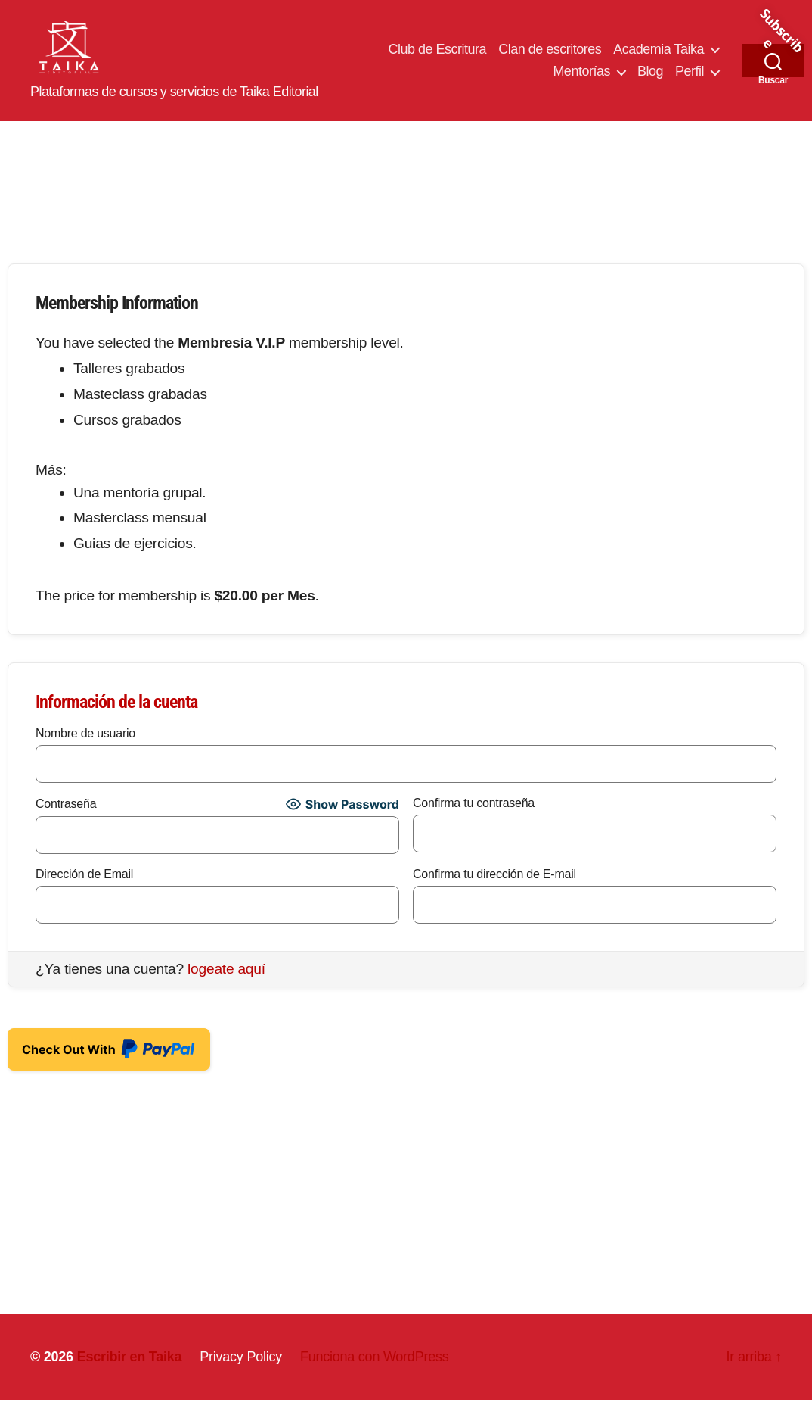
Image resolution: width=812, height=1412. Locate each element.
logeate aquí (226, 981)
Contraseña (66, 815)
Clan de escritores (549, 55)
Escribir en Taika (129, 1368)
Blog (650, 78)
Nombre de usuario (85, 745)
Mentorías (581, 78)
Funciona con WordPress (374, 1368)
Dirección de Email (84, 886)
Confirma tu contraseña (474, 815)
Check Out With (109, 1056)
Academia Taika (658, 55)
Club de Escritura (438, 55)
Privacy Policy (241, 1368)
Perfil (689, 78)
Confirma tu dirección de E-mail (494, 886)
